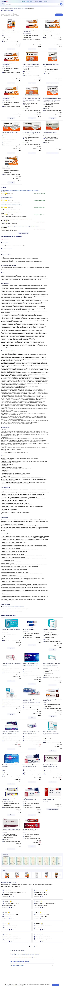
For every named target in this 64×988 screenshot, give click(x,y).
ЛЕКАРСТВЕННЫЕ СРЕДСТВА (9, 8)
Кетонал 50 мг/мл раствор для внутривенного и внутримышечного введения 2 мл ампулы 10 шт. (51, 63)
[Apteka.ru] (4, 1)
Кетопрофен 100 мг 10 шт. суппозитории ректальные (11, 630)
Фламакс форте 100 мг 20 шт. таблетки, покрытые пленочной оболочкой (51, 664)
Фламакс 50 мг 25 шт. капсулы (49, 731)
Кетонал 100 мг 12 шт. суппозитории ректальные (10, 133)
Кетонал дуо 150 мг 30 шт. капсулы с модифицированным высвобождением (52, 97)
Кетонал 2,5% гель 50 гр (48, 30)
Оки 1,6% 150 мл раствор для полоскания (11, 699)
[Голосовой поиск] (59, 4)
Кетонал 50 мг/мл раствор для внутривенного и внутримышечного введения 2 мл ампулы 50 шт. (51, 133)
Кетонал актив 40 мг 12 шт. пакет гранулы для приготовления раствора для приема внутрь (32, 97)
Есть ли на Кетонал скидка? (31, 965)
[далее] (59, 861)
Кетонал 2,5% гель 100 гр (7, 166)
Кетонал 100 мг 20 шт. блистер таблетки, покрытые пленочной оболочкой (31, 133)
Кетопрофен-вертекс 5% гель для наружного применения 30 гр (30, 798)
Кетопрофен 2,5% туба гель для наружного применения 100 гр (50, 765)
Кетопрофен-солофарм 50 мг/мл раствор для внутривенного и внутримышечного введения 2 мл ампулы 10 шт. (11, 830)
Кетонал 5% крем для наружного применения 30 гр (9, 97)
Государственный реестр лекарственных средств (13, 606)
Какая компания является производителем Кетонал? (31, 958)
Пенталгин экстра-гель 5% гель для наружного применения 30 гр (30, 830)
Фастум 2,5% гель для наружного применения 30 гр (30, 699)
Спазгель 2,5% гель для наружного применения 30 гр (9, 798)
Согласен (56, 985)
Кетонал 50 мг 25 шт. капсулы (8, 30)
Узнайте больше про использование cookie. (14, 985)
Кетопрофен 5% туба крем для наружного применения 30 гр (11, 664)
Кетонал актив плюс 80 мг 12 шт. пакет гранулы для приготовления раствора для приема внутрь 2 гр (31, 63)
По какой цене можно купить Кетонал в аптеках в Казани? (31, 954)
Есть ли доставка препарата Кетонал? (31, 961)
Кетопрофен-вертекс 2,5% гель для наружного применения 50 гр (30, 765)
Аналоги (59, 15)
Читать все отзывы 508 (23, 233)
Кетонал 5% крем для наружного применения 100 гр (30, 30)
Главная (2, 8)
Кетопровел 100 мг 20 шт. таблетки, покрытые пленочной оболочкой (30, 664)
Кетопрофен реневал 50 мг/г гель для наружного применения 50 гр (31, 732)
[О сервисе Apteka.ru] (61, 1)
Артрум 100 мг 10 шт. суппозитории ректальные (10, 765)
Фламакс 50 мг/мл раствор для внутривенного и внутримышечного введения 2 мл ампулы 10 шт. (51, 630)
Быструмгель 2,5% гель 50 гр (29, 629)
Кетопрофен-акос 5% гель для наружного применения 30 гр (52, 699)
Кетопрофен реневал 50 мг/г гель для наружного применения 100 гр (10, 732)
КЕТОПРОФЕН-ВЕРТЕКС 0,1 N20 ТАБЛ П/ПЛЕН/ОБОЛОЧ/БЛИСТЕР (51, 798)
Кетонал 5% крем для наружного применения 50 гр (9, 63)
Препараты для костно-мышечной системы (21, 8)
